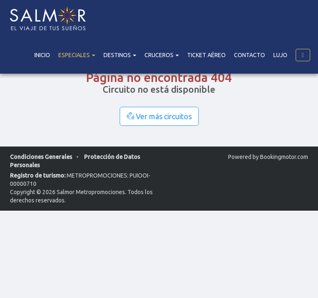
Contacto (249, 55)
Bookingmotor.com (284, 157)
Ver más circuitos (159, 116)
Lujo (280, 55)
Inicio (42, 55)
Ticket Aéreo (206, 55)
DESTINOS (120, 55)
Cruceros (162, 55)
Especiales (76, 55)
